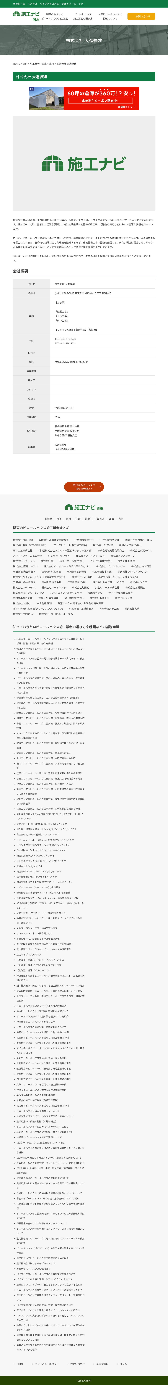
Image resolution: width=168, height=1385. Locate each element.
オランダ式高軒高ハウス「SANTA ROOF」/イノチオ (43, 845)
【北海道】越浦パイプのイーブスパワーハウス (40, 959)
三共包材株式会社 (109, 540)
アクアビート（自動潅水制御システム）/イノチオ (41, 823)
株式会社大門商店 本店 (138, 540)
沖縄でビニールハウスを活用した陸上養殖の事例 (41, 1089)
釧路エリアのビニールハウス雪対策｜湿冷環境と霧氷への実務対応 (50, 718)
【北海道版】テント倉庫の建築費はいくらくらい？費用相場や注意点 (50, 1206)
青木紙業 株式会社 (51, 582)
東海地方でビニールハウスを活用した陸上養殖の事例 (43, 1042)
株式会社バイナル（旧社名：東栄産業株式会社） (39, 577)
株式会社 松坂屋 (126, 561)
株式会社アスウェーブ (123, 555)
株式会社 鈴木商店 (23, 614)
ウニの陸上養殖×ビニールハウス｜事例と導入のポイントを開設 (49, 990)
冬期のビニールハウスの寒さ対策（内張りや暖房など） (44, 1132)
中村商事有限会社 (22, 598)
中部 (78, 518)
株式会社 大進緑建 (103, 545)
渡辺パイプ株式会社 (130, 545)
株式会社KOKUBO (23, 540)
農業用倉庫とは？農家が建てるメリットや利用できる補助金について (50, 1185)
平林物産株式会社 (84, 540)
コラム (123, 1364)
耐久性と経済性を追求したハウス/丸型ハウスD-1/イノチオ (46, 829)
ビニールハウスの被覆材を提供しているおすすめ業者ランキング (49, 1289)
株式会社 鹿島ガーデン (25, 566)
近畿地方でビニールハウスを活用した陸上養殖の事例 (43, 1068)
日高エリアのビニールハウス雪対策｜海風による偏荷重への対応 (49, 778)
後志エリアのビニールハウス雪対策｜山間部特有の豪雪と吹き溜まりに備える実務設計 (50, 791)
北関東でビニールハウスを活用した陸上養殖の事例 (42, 1037)
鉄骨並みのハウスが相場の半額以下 (84, 486)
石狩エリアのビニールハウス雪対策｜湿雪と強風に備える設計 (48, 808)
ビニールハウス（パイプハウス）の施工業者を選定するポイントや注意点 (50, 1250)
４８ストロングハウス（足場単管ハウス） (38, 928)
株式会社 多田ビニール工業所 (56, 614)
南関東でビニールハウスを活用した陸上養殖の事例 (42, 1032)
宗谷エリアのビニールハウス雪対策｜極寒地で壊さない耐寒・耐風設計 (50, 745)
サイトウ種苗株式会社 (120, 592)
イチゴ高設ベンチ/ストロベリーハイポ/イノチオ (41, 860)
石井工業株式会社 (22, 550)
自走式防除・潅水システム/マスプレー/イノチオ (41, 850)
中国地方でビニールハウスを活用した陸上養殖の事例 (43, 1073)
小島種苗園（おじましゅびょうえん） (118, 577)
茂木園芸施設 (95, 592)
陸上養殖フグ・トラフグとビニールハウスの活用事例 (43, 949)
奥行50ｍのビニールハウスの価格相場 (35, 1095)
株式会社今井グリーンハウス (108, 582)
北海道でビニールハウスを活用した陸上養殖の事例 (42, 1105)
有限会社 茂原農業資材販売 (54, 540)
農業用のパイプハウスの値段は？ (33, 1268)
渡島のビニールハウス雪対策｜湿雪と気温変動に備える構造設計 (49, 773)
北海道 (48, 518)
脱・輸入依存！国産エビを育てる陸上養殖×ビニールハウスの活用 (50, 985)
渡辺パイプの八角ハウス (28, 954)
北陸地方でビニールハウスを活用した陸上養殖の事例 (43, 1063)
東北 (59, 518)
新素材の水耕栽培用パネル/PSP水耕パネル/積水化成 (43, 892)
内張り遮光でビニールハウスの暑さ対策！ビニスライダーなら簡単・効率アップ (49, 920)
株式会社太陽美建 (135, 587)
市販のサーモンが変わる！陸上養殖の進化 (38, 938)
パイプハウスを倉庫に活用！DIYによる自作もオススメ (44, 1279)
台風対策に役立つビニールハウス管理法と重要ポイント (44, 1116)
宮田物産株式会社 (74, 598)
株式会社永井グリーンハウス (28, 592)
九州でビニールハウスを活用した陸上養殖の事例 (41, 1084)
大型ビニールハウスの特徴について (110, 16)
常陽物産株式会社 (51, 571)
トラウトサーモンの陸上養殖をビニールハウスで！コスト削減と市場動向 (50, 998)
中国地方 (99, 518)
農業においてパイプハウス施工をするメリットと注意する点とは (49, 1284)
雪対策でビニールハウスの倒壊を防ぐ (35, 1021)
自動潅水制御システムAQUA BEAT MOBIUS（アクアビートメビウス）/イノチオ (50, 816)
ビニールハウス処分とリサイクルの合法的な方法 (41, 1005)
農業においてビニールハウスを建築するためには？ (42, 1258)
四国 (111, 518)
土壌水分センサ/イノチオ (29, 866)
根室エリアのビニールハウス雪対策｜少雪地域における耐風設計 (49, 712)
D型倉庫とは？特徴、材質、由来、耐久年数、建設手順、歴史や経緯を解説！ (50, 1170)
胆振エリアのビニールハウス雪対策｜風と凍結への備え (44, 783)
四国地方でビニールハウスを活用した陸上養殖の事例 (43, 1079)
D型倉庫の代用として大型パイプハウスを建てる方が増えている (49, 1157)
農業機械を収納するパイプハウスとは (35, 1263)
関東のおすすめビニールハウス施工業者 (54, 16)
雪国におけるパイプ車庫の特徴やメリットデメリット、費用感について (50, 1297)
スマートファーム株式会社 (27, 555)
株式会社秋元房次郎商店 (111, 550)
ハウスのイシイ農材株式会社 (66, 592)
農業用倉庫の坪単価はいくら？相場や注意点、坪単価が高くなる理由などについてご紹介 (50, 1337)
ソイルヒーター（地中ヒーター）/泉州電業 (38, 887)
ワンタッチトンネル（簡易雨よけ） (34, 933)
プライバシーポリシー (47, 1364)
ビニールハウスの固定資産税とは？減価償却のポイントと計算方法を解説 (50, 1150)
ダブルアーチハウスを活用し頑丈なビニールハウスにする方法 (48, 1310)
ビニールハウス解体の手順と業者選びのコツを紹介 (42, 1016)
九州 (121, 518)
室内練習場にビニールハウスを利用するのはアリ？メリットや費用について (50, 1241)
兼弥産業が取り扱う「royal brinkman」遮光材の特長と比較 (47, 897)
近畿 (87, 518)
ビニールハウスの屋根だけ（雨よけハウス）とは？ (42, 1126)
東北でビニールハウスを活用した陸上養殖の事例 (41, 1058)
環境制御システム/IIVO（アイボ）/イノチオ (38, 871)
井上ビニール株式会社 (107, 587)
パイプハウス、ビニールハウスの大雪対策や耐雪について (45, 1273)
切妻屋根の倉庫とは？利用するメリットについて (41, 1223)
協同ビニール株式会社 (72, 561)
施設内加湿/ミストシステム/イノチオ (35, 855)
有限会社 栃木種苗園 (24, 582)
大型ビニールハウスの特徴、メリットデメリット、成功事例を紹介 (50, 1162)
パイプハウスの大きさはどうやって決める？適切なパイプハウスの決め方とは (50, 1318)
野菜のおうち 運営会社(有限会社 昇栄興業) (81, 603)
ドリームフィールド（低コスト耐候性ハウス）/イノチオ (45, 839)
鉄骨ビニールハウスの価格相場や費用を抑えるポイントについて (49, 1193)
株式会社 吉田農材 (82, 577)
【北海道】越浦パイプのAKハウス (33, 970)
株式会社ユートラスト (54, 587)
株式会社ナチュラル (24, 561)
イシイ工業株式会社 (101, 561)
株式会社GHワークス (24, 587)
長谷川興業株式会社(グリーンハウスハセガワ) (38, 608)
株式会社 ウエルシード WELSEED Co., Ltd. (67, 566)
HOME (19, 1364)
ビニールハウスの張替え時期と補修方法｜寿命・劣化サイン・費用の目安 (50, 661)
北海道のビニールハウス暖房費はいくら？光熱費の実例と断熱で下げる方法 (50, 705)
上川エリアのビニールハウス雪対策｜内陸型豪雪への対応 (45, 758)
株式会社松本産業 (102, 571)
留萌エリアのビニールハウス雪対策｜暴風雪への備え (43, 752)
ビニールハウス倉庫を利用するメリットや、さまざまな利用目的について (50, 1231)
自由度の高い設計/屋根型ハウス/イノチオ (37, 834)
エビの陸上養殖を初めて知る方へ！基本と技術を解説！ (44, 943)
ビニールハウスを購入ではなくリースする (37, 1110)
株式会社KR (47, 561)
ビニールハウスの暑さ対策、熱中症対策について (41, 1027)
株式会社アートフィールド (90, 555)
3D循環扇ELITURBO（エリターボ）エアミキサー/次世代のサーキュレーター (50, 905)
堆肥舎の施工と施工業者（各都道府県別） (38, 1100)
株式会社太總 (132, 608)
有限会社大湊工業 (109, 608)
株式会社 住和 (44, 603)
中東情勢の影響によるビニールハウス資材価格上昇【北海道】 (48, 697)
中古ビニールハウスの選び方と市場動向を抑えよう (42, 1011)
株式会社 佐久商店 (141, 566)
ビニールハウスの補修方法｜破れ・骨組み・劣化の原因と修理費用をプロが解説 (50, 680)
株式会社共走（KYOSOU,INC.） (30, 545)
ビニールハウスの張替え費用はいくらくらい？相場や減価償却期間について (50, 1216)
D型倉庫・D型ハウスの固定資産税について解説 (40, 1142)
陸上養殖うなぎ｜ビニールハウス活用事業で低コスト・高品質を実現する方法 (50, 978)
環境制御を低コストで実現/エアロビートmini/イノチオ (44, 882)
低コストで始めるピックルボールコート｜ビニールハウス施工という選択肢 (50, 651)
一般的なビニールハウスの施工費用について (39, 1137)
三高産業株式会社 (77, 582)
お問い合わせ (143, 16)
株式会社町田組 (80, 587)
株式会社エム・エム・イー (110, 566)
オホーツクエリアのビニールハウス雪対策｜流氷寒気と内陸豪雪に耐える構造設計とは (50, 735)
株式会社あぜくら (99, 598)
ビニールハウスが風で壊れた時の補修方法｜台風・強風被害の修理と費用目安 (50, 670)
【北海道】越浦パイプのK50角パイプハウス (38, 965)
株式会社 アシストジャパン (132, 571)
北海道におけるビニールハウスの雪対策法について (42, 1178)
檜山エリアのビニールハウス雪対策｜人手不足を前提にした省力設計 (50, 766)
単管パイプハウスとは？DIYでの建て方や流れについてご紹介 (47, 1198)
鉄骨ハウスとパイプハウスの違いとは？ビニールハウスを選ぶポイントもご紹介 (50, 1327)
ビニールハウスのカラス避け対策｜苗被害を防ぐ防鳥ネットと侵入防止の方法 (50, 690)
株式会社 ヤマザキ (59, 555)
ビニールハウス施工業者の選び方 (83, 16)
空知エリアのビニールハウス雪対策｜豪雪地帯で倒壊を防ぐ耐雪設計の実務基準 (50, 801)
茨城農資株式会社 (76, 571)
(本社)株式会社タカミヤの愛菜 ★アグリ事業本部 (64, 550)
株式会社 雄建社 (22, 603)
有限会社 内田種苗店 (24, 571)
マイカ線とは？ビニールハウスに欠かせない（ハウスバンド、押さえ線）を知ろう (50, 1050)
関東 (68, 518)
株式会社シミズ (138, 582)
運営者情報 (102, 1364)
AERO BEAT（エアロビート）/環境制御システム (41, 913)
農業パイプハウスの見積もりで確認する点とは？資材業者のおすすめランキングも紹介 (50, 1347)
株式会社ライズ (123, 598)
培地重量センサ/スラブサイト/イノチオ (36, 876)
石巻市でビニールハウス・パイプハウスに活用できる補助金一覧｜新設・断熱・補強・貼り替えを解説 (50, 641)
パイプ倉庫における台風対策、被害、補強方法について (44, 1304)
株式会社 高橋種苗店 (81, 608)
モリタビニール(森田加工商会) (70, 545)
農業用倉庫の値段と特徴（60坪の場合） (36, 1121)
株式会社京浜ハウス (141, 550)
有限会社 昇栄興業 (48, 598)
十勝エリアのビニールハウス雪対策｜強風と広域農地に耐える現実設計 (50, 726)
